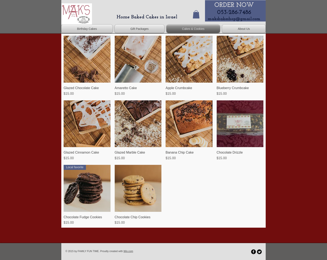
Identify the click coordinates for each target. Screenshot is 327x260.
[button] (196, 14)
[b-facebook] (253, 251)
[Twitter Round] (259, 251)
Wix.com (128, 251)
